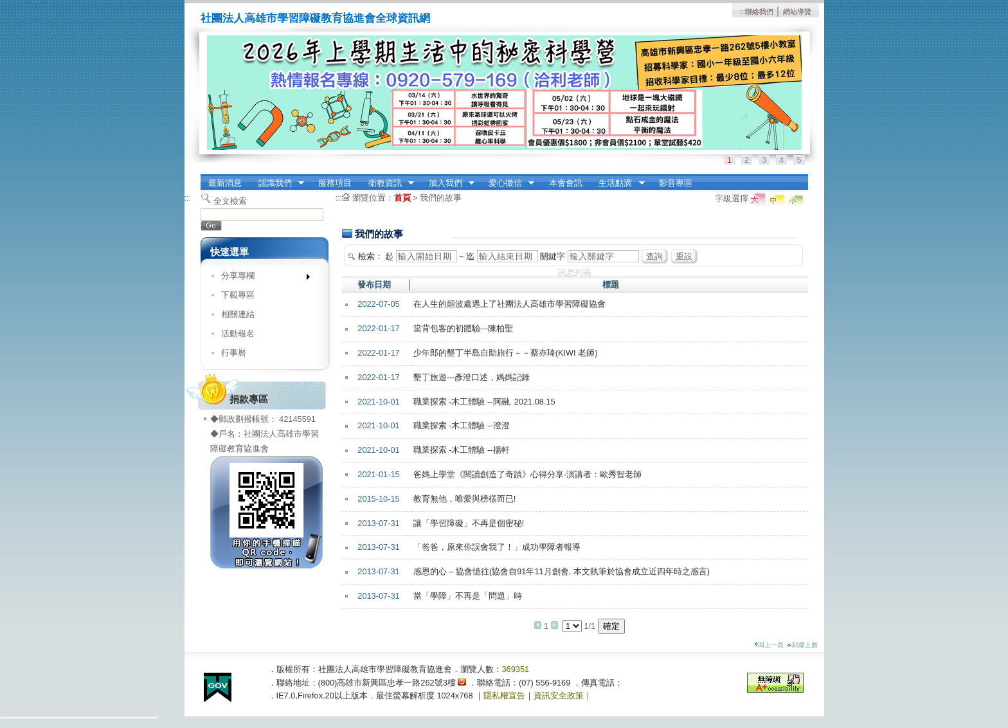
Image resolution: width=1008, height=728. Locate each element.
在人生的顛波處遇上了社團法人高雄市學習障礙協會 (509, 304)
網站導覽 (797, 11)
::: (742, 11)
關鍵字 (552, 256)
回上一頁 (769, 644)
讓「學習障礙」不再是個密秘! (469, 523)
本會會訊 (565, 183)
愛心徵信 (507, 183)
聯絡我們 (759, 11)
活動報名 (238, 333)
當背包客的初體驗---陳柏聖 (463, 328)
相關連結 (238, 314)
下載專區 (238, 295)
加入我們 (447, 183)
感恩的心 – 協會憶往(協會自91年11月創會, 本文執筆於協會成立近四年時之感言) (561, 571)
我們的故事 (441, 198)
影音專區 (675, 183)
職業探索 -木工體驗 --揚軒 (461, 450)
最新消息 (225, 183)
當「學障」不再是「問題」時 (467, 596)
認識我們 (277, 183)
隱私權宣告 (504, 695)
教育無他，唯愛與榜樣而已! (464, 499)
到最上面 (802, 644)
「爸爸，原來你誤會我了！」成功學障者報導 (496, 547)
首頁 (402, 198)
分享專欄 (261, 278)
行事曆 (233, 353)
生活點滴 (618, 183)
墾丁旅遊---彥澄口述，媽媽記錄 (471, 377)
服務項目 (335, 183)
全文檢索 (230, 201)
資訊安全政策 (559, 695)
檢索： (370, 256)
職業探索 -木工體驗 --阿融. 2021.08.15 (484, 401)
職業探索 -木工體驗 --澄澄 (461, 425)
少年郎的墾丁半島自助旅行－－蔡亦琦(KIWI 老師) (505, 353)
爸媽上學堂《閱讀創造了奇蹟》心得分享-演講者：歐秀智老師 (527, 474)
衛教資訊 (387, 183)
